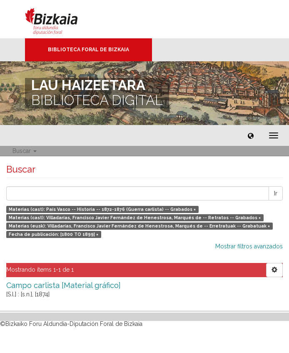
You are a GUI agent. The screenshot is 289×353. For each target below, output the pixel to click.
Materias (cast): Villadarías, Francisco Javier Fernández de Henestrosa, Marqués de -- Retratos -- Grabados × (135, 217)
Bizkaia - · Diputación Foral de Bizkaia (60, 19)
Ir (275, 193)
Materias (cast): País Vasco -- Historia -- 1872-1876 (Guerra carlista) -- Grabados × (102, 209)
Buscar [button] (24, 151)
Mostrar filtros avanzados (249, 246)
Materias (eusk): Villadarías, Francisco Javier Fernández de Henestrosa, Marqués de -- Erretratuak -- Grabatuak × (139, 225)
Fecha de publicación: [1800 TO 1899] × (53, 234)
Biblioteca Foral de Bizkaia (88, 50)
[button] (250, 135)
